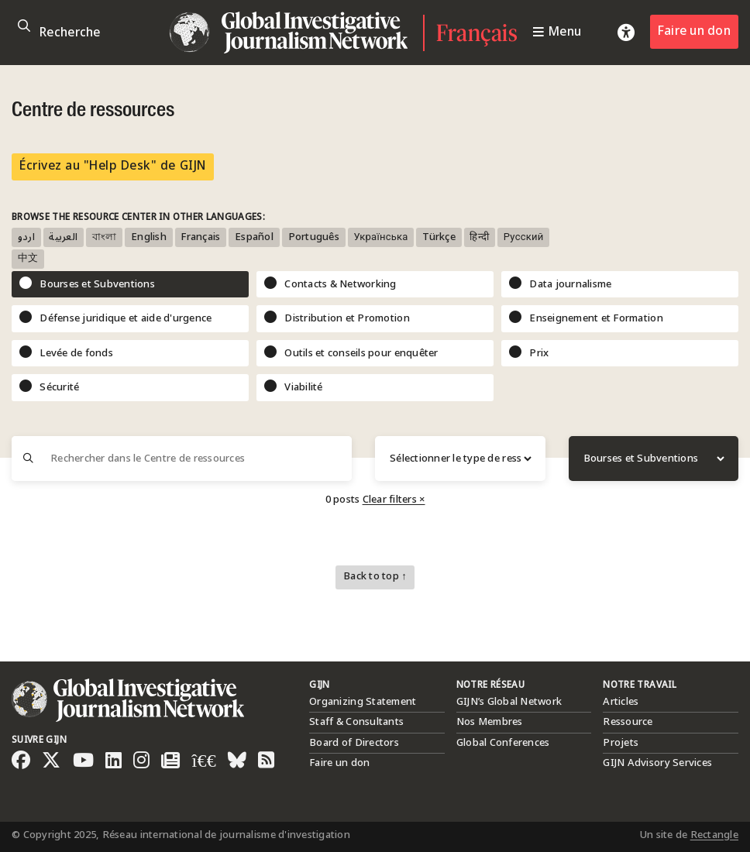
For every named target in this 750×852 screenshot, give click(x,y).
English (149, 237)
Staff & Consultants (356, 722)
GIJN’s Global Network (509, 702)
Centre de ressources (93, 111)
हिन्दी (479, 237)
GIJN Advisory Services (657, 763)
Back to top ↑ (375, 576)
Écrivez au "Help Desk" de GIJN (112, 166)
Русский (524, 237)
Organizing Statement (362, 702)
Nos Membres (489, 722)
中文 (28, 259)
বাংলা (104, 237)
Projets (620, 743)
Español (254, 237)
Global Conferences (503, 743)
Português (313, 237)
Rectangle (714, 835)
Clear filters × (394, 499)
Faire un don (694, 31)
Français (477, 32)
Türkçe (439, 237)
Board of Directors (354, 743)
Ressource (627, 722)
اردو (26, 237)
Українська (380, 237)
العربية (63, 237)
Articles (620, 702)
